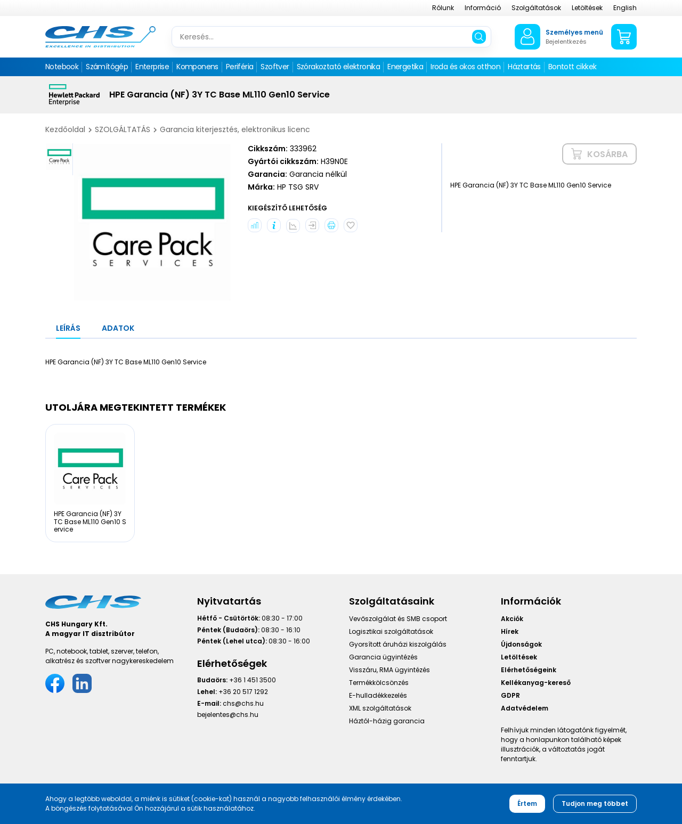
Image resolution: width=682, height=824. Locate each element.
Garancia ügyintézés (383, 657)
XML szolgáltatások (380, 708)
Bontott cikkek (572, 66)
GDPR (510, 695)
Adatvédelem (524, 708)
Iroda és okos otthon (465, 66)
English (625, 7)
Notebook (61, 66)
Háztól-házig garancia (387, 720)
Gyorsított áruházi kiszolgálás (397, 644)
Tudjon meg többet (595, 803)
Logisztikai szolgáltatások (391, 631)
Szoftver (275, 66)
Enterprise (152, 66)
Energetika (405, 66)
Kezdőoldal (65, 129)
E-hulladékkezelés (378, 695)
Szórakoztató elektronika (338, 66)
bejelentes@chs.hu (227, 714)
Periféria (240, 66)
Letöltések (587, 7)
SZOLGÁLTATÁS (122, 129)
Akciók (512, 618)
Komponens (197, 66)
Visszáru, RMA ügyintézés (389, 669)
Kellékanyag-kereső (536, 682)
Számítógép (107, 66)
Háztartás (524, 66)
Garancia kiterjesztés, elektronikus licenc (235, 129)
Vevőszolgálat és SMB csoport (398, 618)
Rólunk (443, 7)
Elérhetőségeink (528, 669)
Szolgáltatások (536, 7)
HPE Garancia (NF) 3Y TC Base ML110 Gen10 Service (90, 521)
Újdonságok (521, 644)
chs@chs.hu (243, 703)
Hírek (509, 631)
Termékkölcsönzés (379, 682)
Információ (483, 7)
